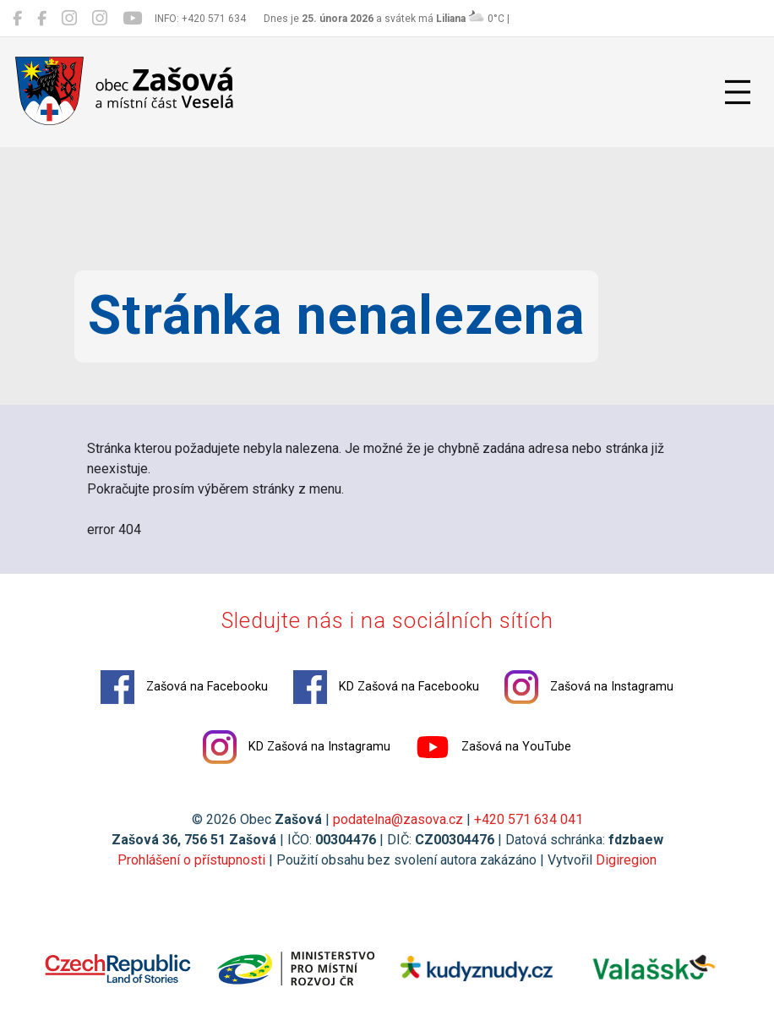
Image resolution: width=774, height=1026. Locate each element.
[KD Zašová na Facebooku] (41, 18)
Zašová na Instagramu (588, 687)
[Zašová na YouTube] (132, 18)
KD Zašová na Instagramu (296, 747)
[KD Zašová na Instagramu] (99, 18)
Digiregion (626, 860)
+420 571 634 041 (528, 819)
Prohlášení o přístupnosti (191, 860)
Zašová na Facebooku (184, 687)
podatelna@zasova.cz (398, 819)
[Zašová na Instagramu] (69, 18)
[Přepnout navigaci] (737, 92)
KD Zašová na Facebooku (386, 687)
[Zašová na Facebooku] (17, 18)
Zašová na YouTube (493, 747)
